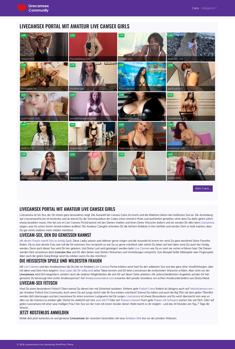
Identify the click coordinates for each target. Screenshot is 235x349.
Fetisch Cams (147, 288)
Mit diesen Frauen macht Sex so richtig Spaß (46, 240)
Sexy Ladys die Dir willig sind (76, 270)
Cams (195, 8)
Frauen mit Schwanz (166, 300)
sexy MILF (102, 300)
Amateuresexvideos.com (99, 278)
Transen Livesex (130, 300)
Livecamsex (207, 222)
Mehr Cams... (202, 188)
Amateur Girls (133, 318)
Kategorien (208, 8)
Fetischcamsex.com (201, 288)
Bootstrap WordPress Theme (59, 344)
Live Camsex (142, 248)
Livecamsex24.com (34, 344)
